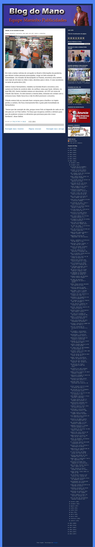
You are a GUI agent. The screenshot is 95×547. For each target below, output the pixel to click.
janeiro (73, 520)
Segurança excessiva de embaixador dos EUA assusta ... (79, 237)
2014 (71, 533)
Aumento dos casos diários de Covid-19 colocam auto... (79, 433)
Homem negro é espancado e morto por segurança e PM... (80, 459)
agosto (73, 506)
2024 (71, 152)
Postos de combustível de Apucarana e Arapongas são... (80, 250)
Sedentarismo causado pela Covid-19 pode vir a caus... (79, 260)
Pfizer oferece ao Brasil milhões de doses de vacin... (80, 469)
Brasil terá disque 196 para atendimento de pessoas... (79, 321)
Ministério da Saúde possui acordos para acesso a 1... (79, 379)
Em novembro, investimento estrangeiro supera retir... (79, 332)
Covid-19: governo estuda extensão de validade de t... (80, 288)
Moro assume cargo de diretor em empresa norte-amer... (80, 180)
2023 (71, 154)
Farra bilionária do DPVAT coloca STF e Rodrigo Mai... (79, 264)
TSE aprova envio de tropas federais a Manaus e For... (79, 270)
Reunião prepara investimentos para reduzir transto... (80, 311)
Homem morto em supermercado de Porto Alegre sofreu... (80, 449)
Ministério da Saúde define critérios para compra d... (79, 213)
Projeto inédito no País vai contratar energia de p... (79, 495)
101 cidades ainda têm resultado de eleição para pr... (80, 174)
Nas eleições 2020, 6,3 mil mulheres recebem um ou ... (79, 423)
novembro (73, 165)
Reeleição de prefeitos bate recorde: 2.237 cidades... (79, 492)
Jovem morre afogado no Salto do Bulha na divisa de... (80, 376)
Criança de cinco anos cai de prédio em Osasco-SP (79, 257)
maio (72, 512)
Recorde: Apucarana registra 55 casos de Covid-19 (80, 307)
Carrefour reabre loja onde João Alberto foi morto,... (80, 351)
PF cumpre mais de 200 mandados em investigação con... (80, 348)
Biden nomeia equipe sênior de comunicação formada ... (80, 177)
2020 (71, 161)
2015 (71, 531)
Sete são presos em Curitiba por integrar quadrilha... (80, 229)
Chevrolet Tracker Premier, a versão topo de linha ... (79, 244)
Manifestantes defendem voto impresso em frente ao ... (79, 403)
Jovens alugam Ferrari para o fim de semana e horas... (79, 187)
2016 (71, 529)
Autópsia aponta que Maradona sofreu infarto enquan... (79, 277)
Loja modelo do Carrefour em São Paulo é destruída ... (80, 429)
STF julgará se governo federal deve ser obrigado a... (80, 301)
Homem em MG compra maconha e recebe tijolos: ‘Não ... (79, 233)
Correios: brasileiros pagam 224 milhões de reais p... (80, 324)
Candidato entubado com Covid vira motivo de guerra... (79, 488)
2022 (71, 156)
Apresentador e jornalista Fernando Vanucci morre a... (79, 335)
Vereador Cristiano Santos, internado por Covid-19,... (79, 170)
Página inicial (35, 129)
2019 (71, 523)
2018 (71, 525)
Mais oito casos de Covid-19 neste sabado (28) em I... (79, 197)
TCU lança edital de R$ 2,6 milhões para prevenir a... (79, 400)
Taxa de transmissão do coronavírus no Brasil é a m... (79, 328)
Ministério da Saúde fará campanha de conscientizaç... (80, 462)
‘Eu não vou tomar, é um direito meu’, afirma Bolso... (80, 226)
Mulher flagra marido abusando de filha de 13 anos (80, 285)
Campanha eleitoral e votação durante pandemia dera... (79, 426)
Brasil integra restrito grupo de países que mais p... (80, 387)
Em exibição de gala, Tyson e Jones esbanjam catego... (79, 203)
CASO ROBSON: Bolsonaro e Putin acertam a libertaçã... (80, 397)
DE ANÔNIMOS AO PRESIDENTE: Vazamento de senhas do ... (79, 273)
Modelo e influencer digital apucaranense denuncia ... (79, 317)
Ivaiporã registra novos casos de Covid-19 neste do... (80, 406)
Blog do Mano (73, 141)
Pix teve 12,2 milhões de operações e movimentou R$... (80, 314)
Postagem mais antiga (55, 129)
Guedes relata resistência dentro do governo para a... (79, 358)
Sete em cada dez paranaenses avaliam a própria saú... (79, 498)
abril (72, 514)
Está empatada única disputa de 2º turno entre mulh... (80, 416)
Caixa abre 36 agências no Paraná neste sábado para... (79, 223)
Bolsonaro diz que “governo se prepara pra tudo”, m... (80, 294)
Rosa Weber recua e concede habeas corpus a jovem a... (79, 291)
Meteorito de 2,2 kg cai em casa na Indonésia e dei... (80, 393)
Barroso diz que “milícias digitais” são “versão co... (79, 361)
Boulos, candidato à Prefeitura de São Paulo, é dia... (80, 241)
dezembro (73, 162)
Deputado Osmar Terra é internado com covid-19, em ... (79, 383)
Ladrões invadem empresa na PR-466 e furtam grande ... (80, 345)
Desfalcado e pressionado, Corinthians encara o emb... (79, 410)
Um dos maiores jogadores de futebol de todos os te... (79, 304)
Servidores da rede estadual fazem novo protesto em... (79, 369)
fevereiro (74, 518)
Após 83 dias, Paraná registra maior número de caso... (80, 465)
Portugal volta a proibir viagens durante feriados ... (80, 413)
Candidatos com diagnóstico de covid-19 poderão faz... (80, 298)
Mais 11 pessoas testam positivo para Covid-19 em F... (80, 254)
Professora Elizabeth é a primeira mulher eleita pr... (80, 190)
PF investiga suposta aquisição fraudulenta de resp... (80, 442)
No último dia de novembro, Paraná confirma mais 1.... (79, 167)
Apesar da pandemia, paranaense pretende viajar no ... (80, 439)
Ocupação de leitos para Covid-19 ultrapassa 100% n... (80, 342)
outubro (73, 501)
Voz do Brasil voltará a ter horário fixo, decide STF (79, 475)
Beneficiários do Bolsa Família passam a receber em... (80, 207)
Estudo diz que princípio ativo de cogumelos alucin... (80, 479)
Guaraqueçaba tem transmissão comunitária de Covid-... (79, 482)
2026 (71, 148)
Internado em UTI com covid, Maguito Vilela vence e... (79, 184)
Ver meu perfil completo (75, 143)
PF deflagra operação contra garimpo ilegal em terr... (79, 267)
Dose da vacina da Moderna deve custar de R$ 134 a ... (80, 355)
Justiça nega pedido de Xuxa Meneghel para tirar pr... (79, 456)
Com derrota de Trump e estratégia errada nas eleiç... (78, 365)
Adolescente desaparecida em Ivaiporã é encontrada (79, 338)
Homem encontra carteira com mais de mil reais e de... (79, 436)
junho (72, 510)
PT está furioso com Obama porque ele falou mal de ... (79, 452)
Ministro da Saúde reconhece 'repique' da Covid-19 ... (79, 247)
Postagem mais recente (14, 129)
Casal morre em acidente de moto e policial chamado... (80, 200)
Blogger (55, 542)
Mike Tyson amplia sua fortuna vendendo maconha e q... (80, 216)
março (72, 516)
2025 (71, 150)
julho (72, 508)
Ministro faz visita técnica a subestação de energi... (80, 446)
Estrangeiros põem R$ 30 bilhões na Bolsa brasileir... (80, 220)
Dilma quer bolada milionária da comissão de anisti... (80, 485)
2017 (71, 527)
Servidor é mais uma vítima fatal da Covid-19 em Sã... (79, 193)
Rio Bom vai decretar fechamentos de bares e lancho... (78, 281)
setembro (73, 503)
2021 (71, 158)
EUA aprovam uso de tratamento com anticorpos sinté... (80, 390)
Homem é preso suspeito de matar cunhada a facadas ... (80, 372)
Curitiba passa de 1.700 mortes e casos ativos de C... (80, 210)
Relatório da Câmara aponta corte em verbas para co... (79, 420)
